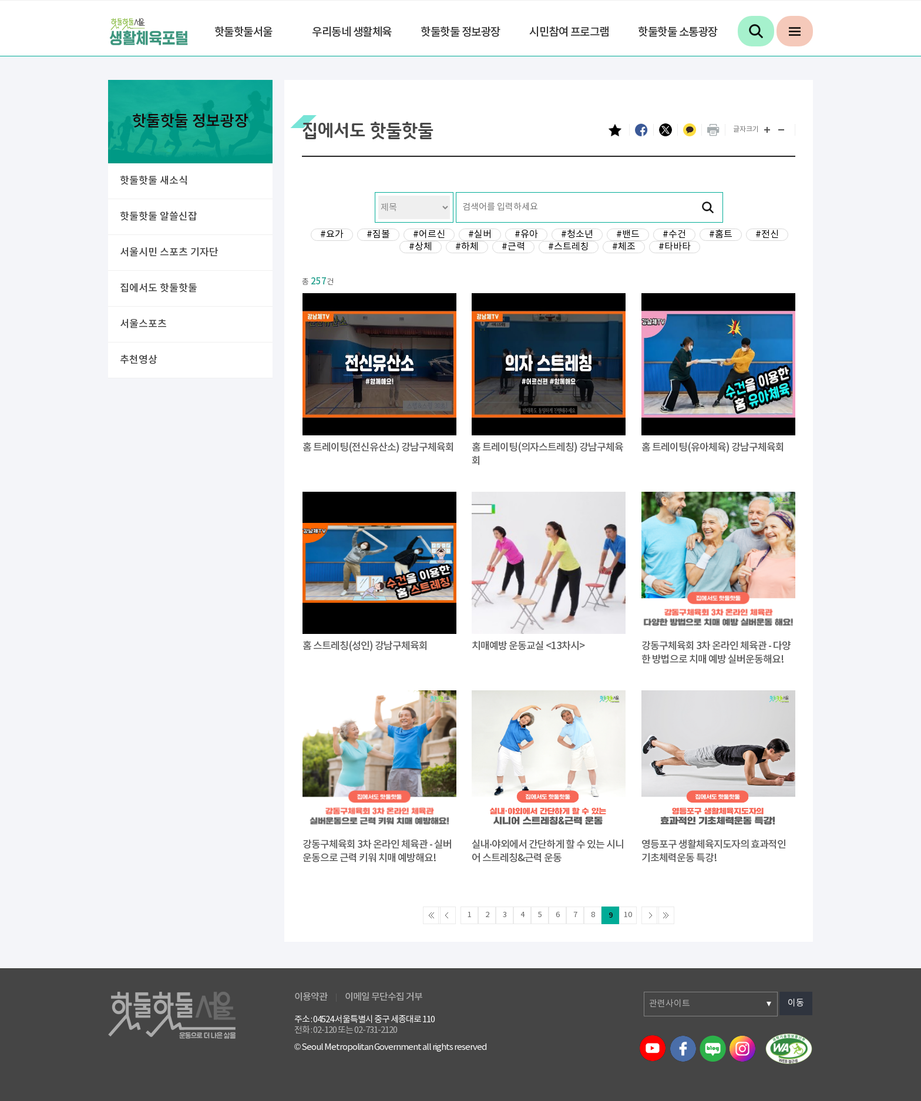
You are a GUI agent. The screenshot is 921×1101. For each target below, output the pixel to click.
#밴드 (628, 234)
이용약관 (310, 997)
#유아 (526, 234)
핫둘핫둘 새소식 (154, 181)
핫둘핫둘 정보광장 (460, 32)
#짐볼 (378, 234)
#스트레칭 (568, 246)
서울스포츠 (143, 324)
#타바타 (674, 246)
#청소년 (577, 234)
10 (628, 915)
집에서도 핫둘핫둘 (158, 288)
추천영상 (138, 360)
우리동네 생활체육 (352, 32)
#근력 (513, 246)
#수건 (674, 234)
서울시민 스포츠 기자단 (169, 253)
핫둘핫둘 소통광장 (678, 32)
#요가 (332, 234)
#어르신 (429, 234)
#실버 (480, 234)
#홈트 (720, 234)
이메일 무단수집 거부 (383, 997)
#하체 (467, 246)
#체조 (624, 246)
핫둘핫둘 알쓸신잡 (158, 217)
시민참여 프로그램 (569, 32)
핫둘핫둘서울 (243, 32)
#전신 (767, 234)
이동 (796, 1003)
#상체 (420, 246)
